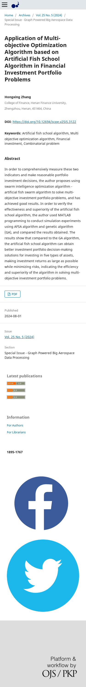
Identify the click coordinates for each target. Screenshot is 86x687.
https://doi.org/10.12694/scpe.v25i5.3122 (44, 122)
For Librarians (16, 432)
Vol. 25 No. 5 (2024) (49, 15)
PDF (14, 294)
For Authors (15, 425)
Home (9, 15)
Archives (24, 15)
